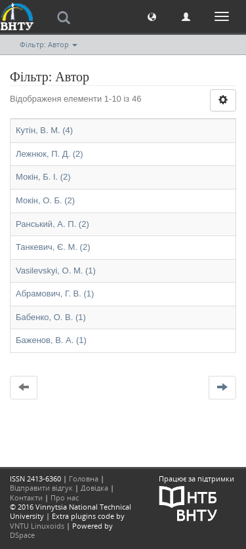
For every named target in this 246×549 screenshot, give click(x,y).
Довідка (94, 488)
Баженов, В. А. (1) (51, 340)
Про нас (65, 497)
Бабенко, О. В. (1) (51, 317)
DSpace (22, 535)
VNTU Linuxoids (37, 526)
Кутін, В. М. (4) (44, 130)
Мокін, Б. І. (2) (43, 177)
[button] (151, 16)
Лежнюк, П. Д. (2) (49, 154)
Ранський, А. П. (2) (52, 224)
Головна (83, 478)
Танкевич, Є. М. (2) (53, 247)
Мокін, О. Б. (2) (45, 200)
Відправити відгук (41, 488)
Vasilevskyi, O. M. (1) (56, 270)
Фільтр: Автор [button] (48, 44)
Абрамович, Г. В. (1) (55, 293)
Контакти (26, 497)
